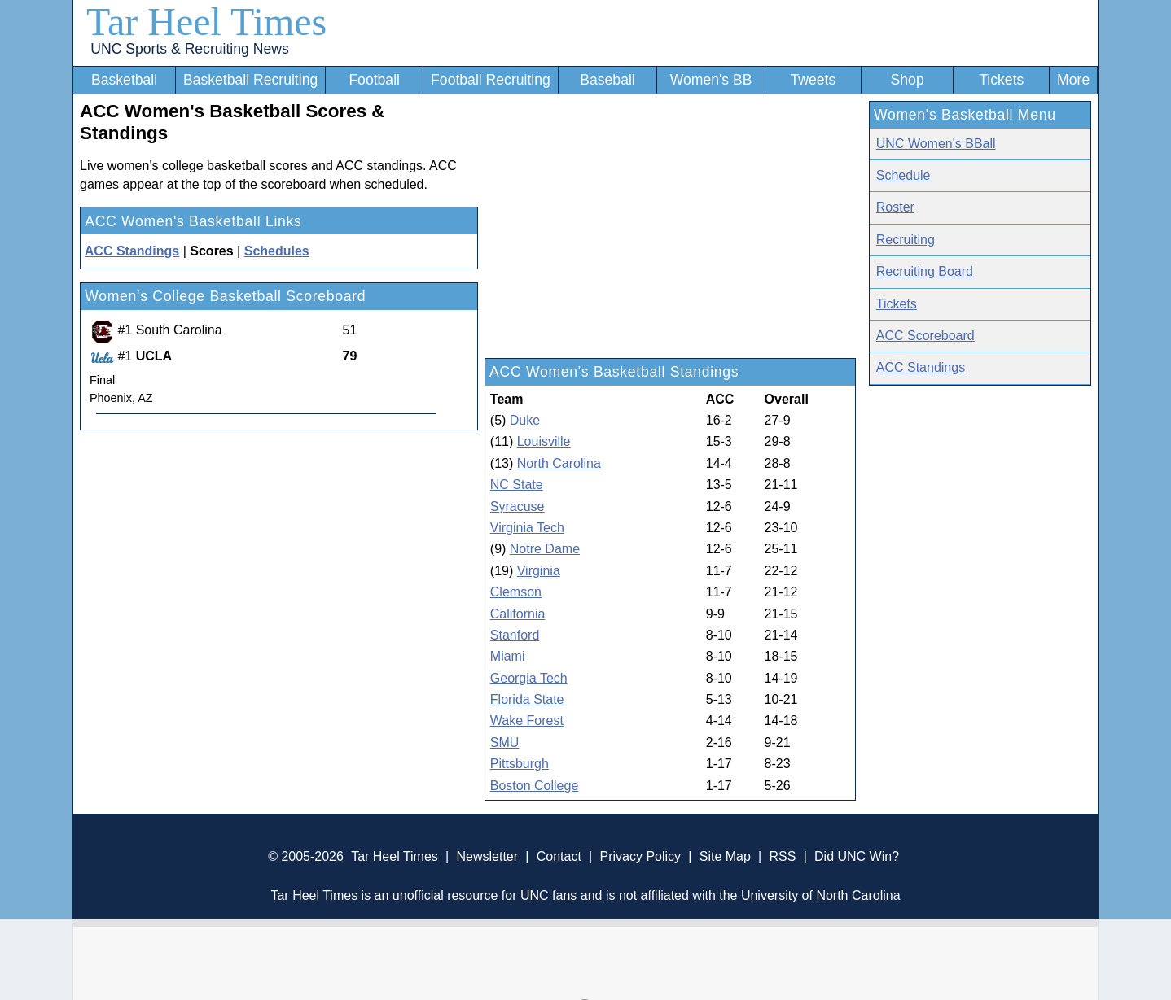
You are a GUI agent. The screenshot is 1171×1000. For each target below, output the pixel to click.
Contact (559, 856)
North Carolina (559, 463)
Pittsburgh (519, 764)
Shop (907, 80)
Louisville (544, 441)
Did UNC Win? (856, 856)
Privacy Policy (640, 856)
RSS (782, 856)
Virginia (538, 571)
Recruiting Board (924, 271)
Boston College (534, 786)
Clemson (516, 592)
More (1073, 80)
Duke (525, 420)
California (518, 614)
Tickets (1001, 80)
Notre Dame (545, 549)
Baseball (607, 80)
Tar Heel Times (206, 21)
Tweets (812, 80)
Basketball (124, 80)
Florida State (527, 699)
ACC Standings (920, 367)
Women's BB (711, 80)
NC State (516, 484)
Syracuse (517, 506)
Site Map (725, 856)
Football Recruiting (490, 80)
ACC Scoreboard (925, 336)
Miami (507, 656)
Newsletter (487, 856)
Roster (895, 207)
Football (374, 80)
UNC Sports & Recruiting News (189, 49)
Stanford (514, 635)
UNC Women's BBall (936, 144)
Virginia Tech (527, 528)
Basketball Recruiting (250, 80)
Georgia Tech (529, 678)
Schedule (903, 175)
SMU (505, 742)
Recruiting (905, 240)
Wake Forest (527, 720)
